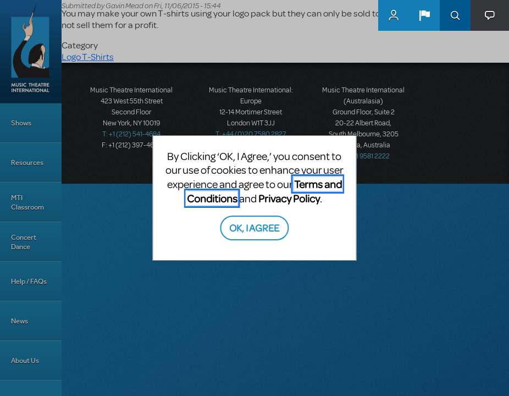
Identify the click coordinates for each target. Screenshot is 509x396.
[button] (424, 15)
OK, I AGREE (254, 227)
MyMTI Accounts (393, 15)
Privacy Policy (289, 198)
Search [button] (455, 15)
